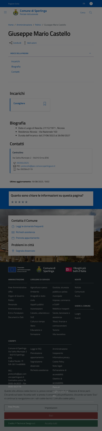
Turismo (56, 330)
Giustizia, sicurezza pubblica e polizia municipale (61, 291)
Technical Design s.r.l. (26, 423)
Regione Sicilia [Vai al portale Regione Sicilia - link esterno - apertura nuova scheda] (13, 3)
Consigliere (19, 103)
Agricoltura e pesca (38, 287)
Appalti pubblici (37, 304)
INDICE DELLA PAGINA (51, 53)
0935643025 (20, 162)
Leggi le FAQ (35, 348)
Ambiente (34, 291)
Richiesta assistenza (39, 370)
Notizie (78, 287)
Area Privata (13, 406)
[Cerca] (90, 12)
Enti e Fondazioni (15, 313)
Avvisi (77, 295)
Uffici (10, 291)
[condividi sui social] (15, 43)
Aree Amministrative (17, 287)
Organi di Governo (16, 295)
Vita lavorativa (59, 334)
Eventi (77, 318)
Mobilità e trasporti (61, 308)
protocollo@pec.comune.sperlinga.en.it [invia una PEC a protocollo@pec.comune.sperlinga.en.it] (38, 166)
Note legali (57, 365)
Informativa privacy (61, 357)
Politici (11, 300)
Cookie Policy (58, 361)
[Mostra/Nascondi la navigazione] (5, 12)
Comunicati (80, 291)
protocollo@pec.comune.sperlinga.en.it (17, 375)
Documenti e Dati (16, 317)
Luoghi (78, 313)
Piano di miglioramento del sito (61, 391)
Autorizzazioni (36, 308)
